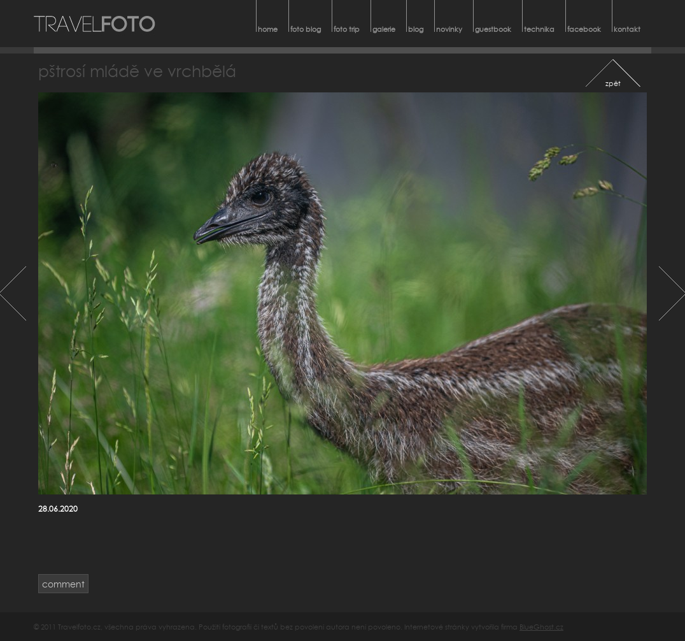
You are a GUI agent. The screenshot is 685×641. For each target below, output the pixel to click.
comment (63, 584)
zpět (613, 83)
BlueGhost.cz (541, 627)
